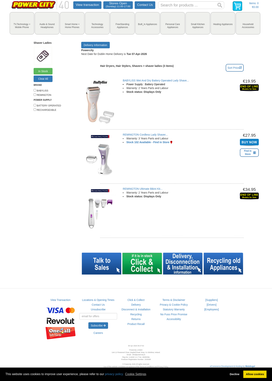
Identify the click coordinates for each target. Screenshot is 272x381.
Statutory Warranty (174, 309)
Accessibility (174, 319)
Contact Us (145, 5)
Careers (98, 332)
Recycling (136, 314)
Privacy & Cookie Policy (174, 304)
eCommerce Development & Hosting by (232, 366)
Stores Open (118, 5)
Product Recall (135, 324)
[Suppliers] (211, 299)
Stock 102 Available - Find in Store (147, 142)
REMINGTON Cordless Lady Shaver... (145, 134)
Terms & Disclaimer (173, 299)
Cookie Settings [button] (135, 374)
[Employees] (211, 309)
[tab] (22, 23)
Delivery (136, 304)
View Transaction (60, 299)
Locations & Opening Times (98, 299)
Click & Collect (136, 299)
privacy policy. (114, 374)
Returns (136, 319)
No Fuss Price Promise (173, 314)
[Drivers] (211, 304)
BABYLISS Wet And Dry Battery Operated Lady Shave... (156, 80)
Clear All (43, 78)
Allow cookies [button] (255, 374)
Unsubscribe (98, 309)
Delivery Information (95, 45)
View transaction (87, 5)
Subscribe (98, 325)
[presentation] (22, 23)
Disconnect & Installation (135, 309)
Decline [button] (234, 374)
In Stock (43, 71)
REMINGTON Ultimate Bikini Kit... (142, 188)
